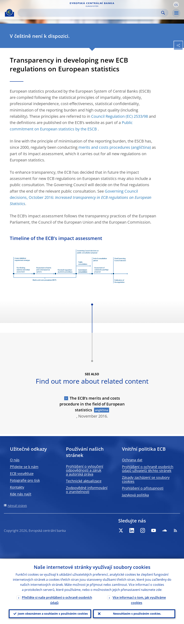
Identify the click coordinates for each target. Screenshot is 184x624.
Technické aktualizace (83, 481)
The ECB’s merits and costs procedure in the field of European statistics (92, 404)
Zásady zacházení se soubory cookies (146, 479)
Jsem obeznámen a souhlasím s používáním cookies (53, 613)
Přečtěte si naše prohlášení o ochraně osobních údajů (57, 599)
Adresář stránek (17, 505)
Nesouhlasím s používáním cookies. (137, 613)
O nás (15, 460)
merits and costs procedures (104, 147)
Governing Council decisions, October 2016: (80, 197)
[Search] (90, 12)
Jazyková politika (135, 495)
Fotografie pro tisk (25, 480)
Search (163, 12)
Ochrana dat (132, 460)
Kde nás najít (20, 494)
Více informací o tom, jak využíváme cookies (139, 599)
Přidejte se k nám (24, 466)
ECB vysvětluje (22, 473)
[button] (176, 4)
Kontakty (17, 487)
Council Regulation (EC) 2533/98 (119, 116)
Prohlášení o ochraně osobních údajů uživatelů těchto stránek (147, 468)
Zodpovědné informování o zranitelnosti (87, 489)
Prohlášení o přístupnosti (143, 488)
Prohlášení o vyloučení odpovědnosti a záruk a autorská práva (84, 470)
